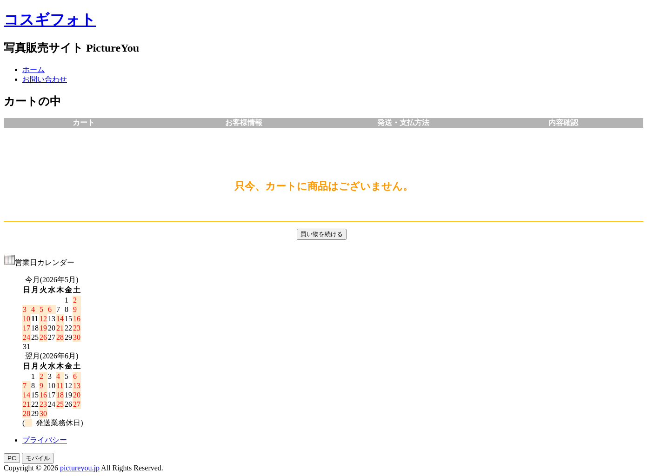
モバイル (38, 458)
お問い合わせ (44, 79)
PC (11, 458)
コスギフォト (50, 19)
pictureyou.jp (80, 468)
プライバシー (44, 440)
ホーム (33, 69)
